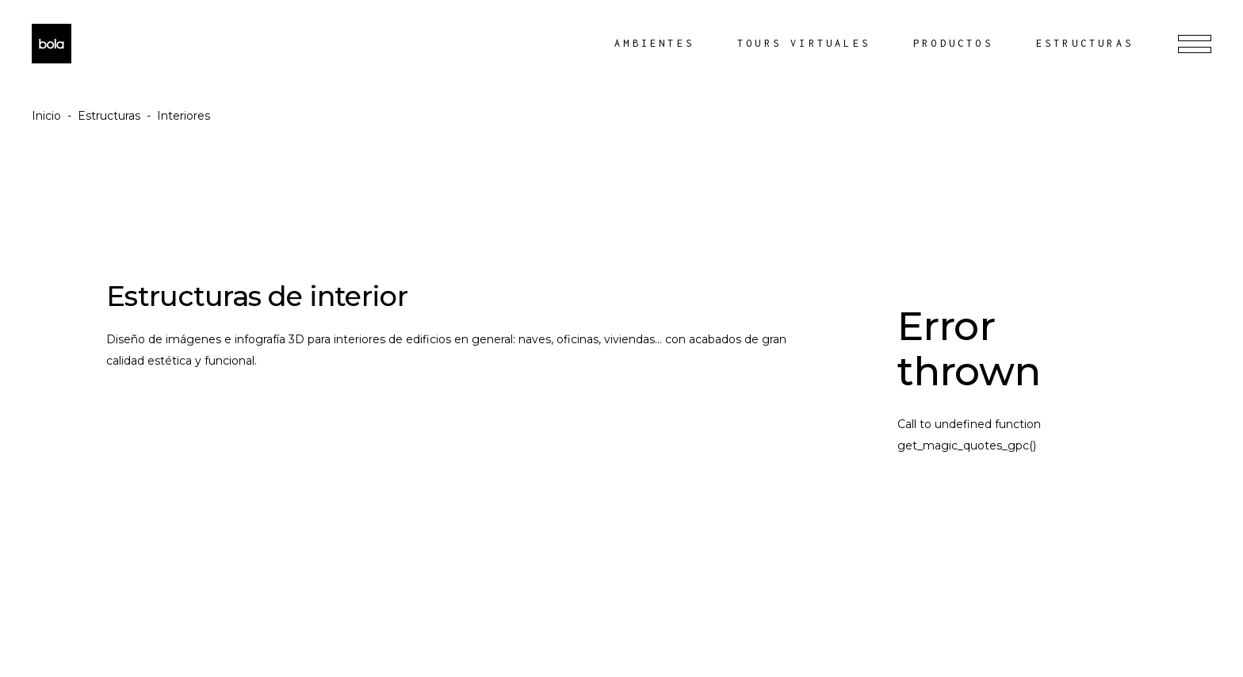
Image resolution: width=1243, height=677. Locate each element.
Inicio (46, 116)
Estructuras (109, 116)
